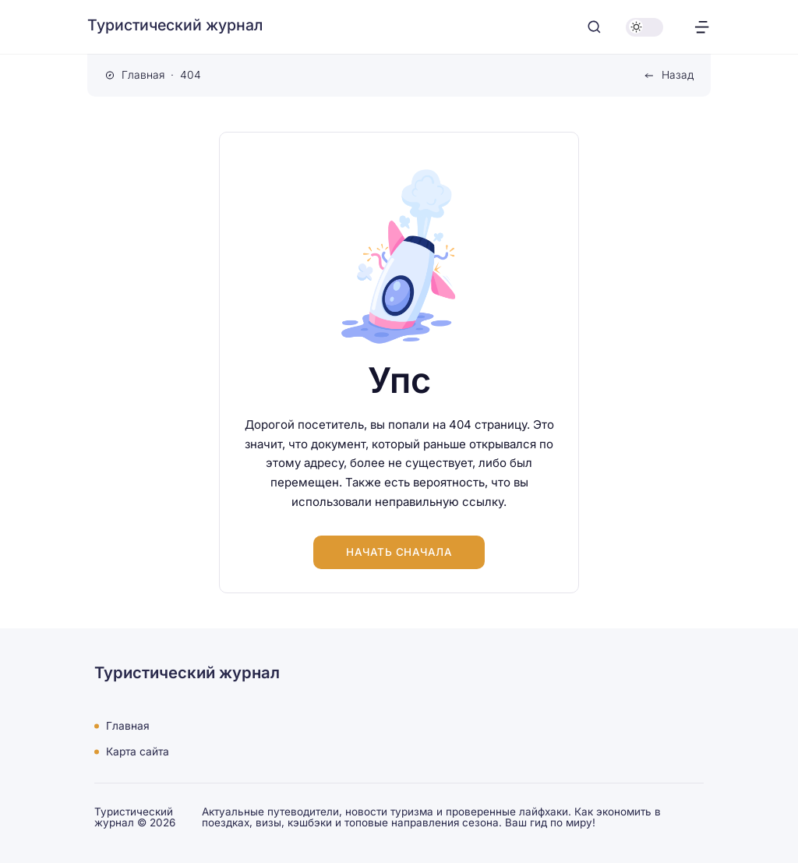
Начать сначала (399, 552)
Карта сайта (137, 751)
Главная (128, 726)
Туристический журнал (175, 25)
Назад (678, 75)
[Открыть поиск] (594, 27)
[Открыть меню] (702, 27)
